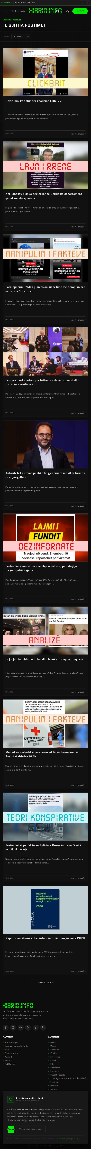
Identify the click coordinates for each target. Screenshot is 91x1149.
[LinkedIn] (43, 1028)
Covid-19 (53, 1053)
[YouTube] (21, 1028)
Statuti (7, 1061)
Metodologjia (10, 1043)
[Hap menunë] (6, 11)
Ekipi (6, 1050)
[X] (28, 1028)
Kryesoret (54, 1057)
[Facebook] (6, 1028)
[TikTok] (36, 1028)
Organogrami (10, 1053)
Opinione (53, 1050)
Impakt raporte (56, 1075)
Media (52, 1043)
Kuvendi (7, 1057)
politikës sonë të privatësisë (69, 1139)
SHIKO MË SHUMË (45, 982)
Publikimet (9, 1064)
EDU (51, 1064)
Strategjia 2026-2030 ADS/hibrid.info (67, 1079)
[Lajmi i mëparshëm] (82, 2)
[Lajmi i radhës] (87, 2)
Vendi (52, 1046)
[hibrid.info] (18, 1005)
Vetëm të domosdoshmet (30, 1129)
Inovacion (54, 1086)
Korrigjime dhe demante (15, 1046)
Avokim (52, 1089)
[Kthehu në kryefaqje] (18, 11)
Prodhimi (53, 1082)
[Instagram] (13, 1028)
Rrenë (52, 1061)
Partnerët (54, 1071)
